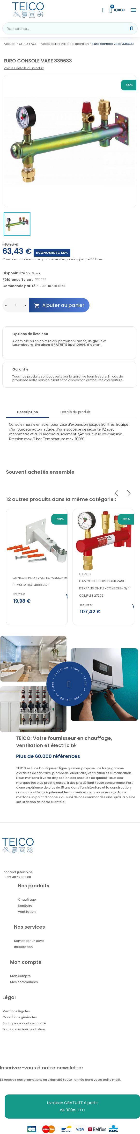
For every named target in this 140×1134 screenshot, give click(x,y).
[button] (134, 10)
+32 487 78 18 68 (52, 286)
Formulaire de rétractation (23, 1030)
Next (128, 493)
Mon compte (20, 977)
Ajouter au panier (59, 305)
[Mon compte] (103, 10)
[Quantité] (16, 305)
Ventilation (27, 912)
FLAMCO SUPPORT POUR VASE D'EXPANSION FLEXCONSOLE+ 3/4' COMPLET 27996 (104, 588)
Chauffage (27, 900)
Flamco (85, 574)
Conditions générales (19, 1018)
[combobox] (61, 28)
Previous (116, 493)
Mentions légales (16, 1012)
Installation (23, 947)
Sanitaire (25, 906)
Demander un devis (29, 941)
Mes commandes (24, 983)
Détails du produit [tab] (75, 412)
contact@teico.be (18, 873)
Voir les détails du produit (24, 68)
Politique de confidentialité (24, 1024)
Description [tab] (27, 412)
